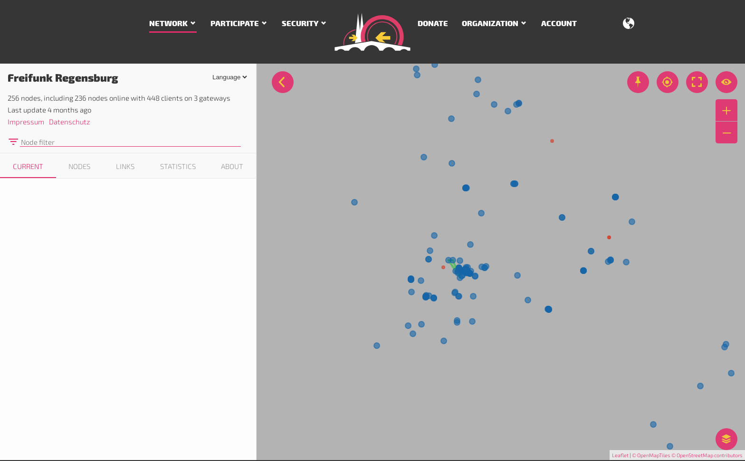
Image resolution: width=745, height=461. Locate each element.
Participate (234, 23)
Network (168, 23)
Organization (490, 23)
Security (300, 23)
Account (559, 23)
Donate (433, 23)
